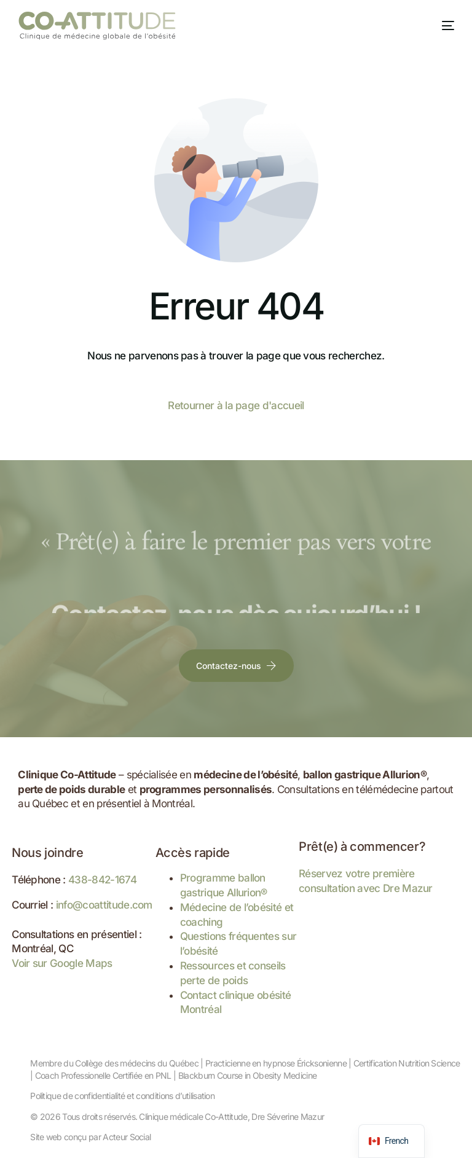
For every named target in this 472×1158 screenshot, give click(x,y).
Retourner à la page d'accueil (236, 405)
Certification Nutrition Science (406, 1063)
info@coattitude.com (104, 905)
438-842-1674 (102, 880)
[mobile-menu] (438, 25)
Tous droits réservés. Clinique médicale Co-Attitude (154, 1116)
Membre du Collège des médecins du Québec (114, 1063)
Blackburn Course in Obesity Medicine (247, 1075)
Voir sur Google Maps (62, 963)
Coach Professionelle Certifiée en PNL (103, 1075)
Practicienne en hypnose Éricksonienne (276, 1063)
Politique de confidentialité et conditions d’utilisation (122, 1095)
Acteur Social (127, 1137)
